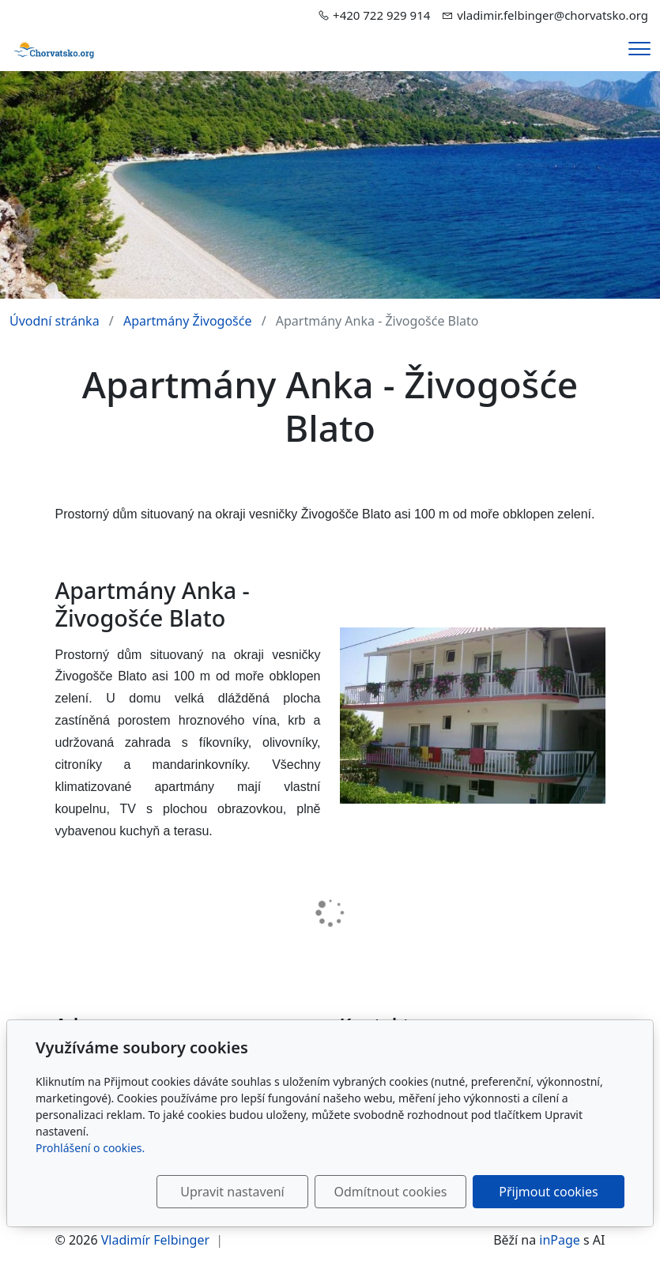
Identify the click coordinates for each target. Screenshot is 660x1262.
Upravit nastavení (232, 1191)
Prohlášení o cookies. (90, 1147)
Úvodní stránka (54, 321)
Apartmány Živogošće (187, 321)
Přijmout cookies (548, 1191)
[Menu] (639, 48)
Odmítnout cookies (390, 1191)
